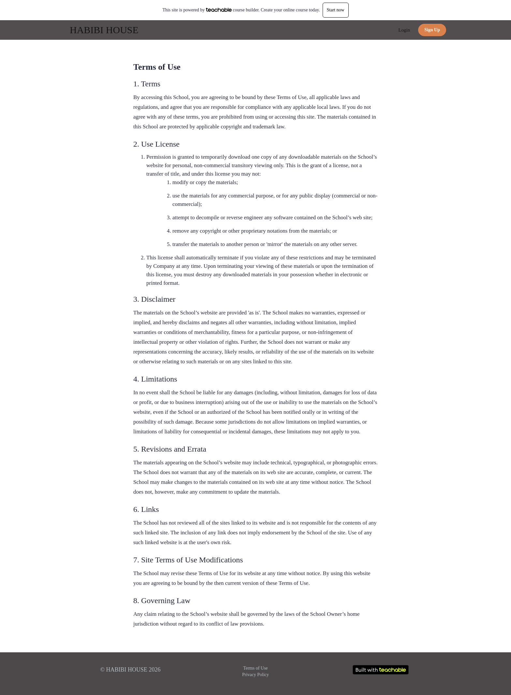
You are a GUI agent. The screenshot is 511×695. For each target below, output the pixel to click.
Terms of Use (255, 668)
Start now (335, 9)
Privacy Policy (255, 674)
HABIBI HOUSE (104, 29)
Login (404, 30)
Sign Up (432, 29)
